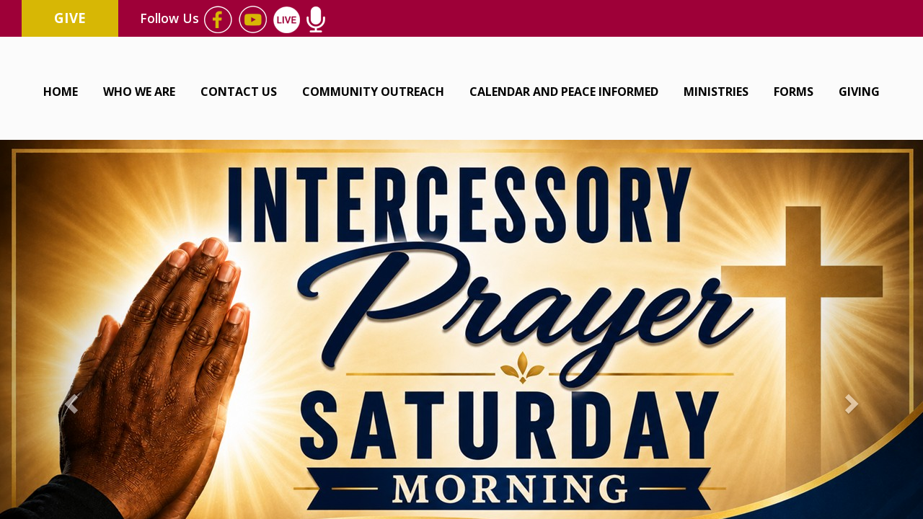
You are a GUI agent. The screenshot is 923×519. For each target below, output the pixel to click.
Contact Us (238, 91)
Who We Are (139, 91)
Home (60, 91)
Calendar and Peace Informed (563, 91)
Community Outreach (373, 91)
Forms (793, 91)
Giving (859, 91)
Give (70, 18)
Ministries (716, 91)
